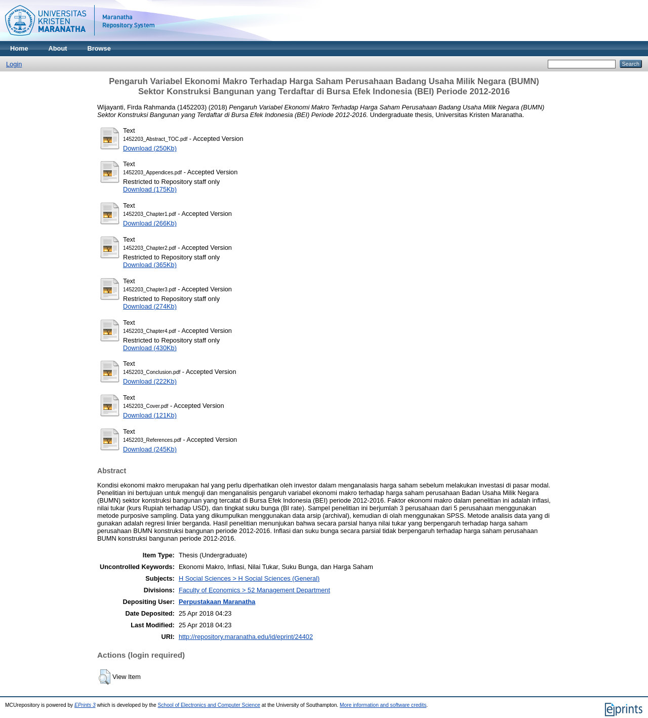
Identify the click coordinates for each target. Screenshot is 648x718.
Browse (99, 48)
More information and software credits (383, 705)
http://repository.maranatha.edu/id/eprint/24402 (246, 636)
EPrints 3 (85, 705)
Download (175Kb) (150, 189)
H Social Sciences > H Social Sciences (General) (249, 578)
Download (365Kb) (150, 265)
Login (14, 64)
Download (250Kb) (150, 148)
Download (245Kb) (150, 449)
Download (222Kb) (150, 381)
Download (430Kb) (150, 348)
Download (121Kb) (150, 415)
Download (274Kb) (150, 306)
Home (19, 48)
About (58, 48)
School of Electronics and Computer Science (209, 705)
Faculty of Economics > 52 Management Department (254, 590)
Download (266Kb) (150, 223)
